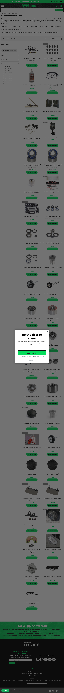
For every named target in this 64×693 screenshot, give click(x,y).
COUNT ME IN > (32, 353)
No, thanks (32, 360)
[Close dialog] (47, 331)
